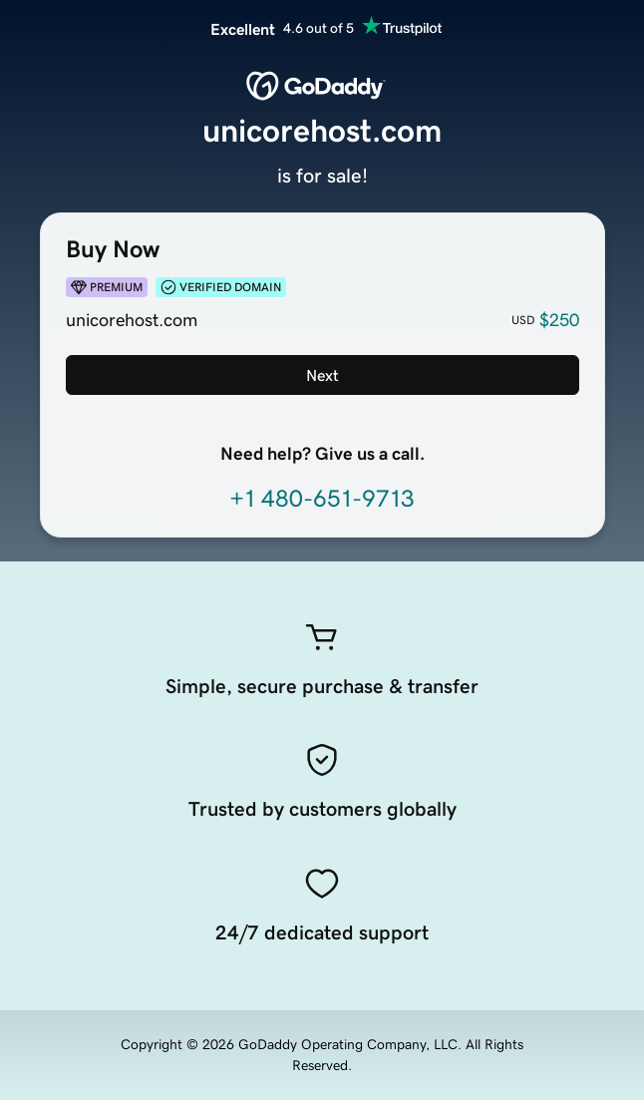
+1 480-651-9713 (322, 499)
